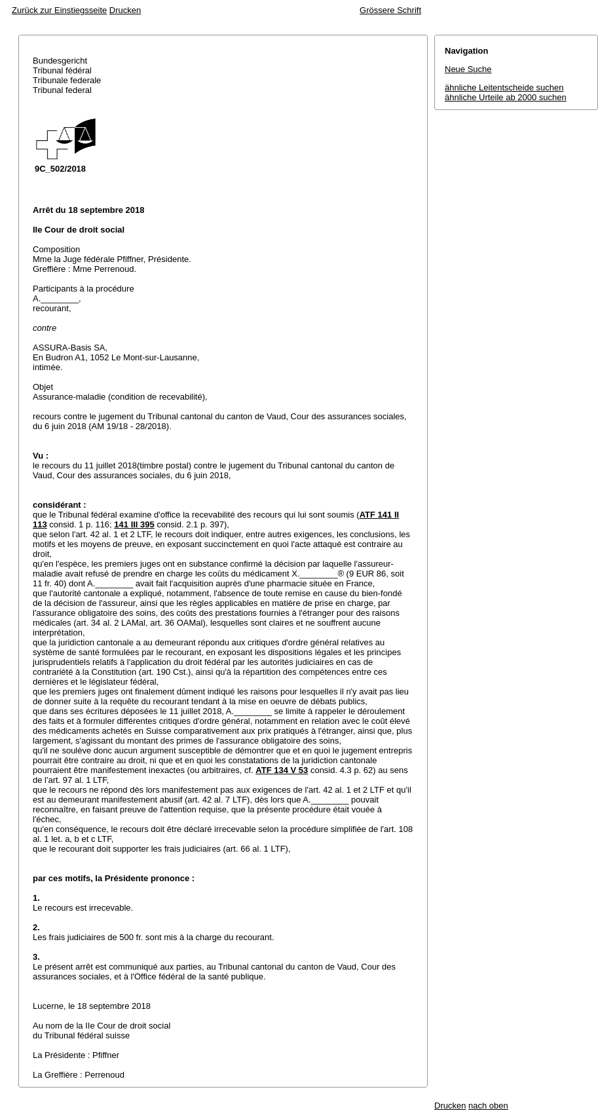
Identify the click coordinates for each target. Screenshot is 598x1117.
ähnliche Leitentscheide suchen (504, 87)
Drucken (125, 10)
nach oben (488, 1105)
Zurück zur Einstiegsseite (59, 10)
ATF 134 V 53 (281, 770)
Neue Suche (468, 69)
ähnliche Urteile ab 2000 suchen (506, 97)
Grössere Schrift (390, 10)
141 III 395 (134, 524)
